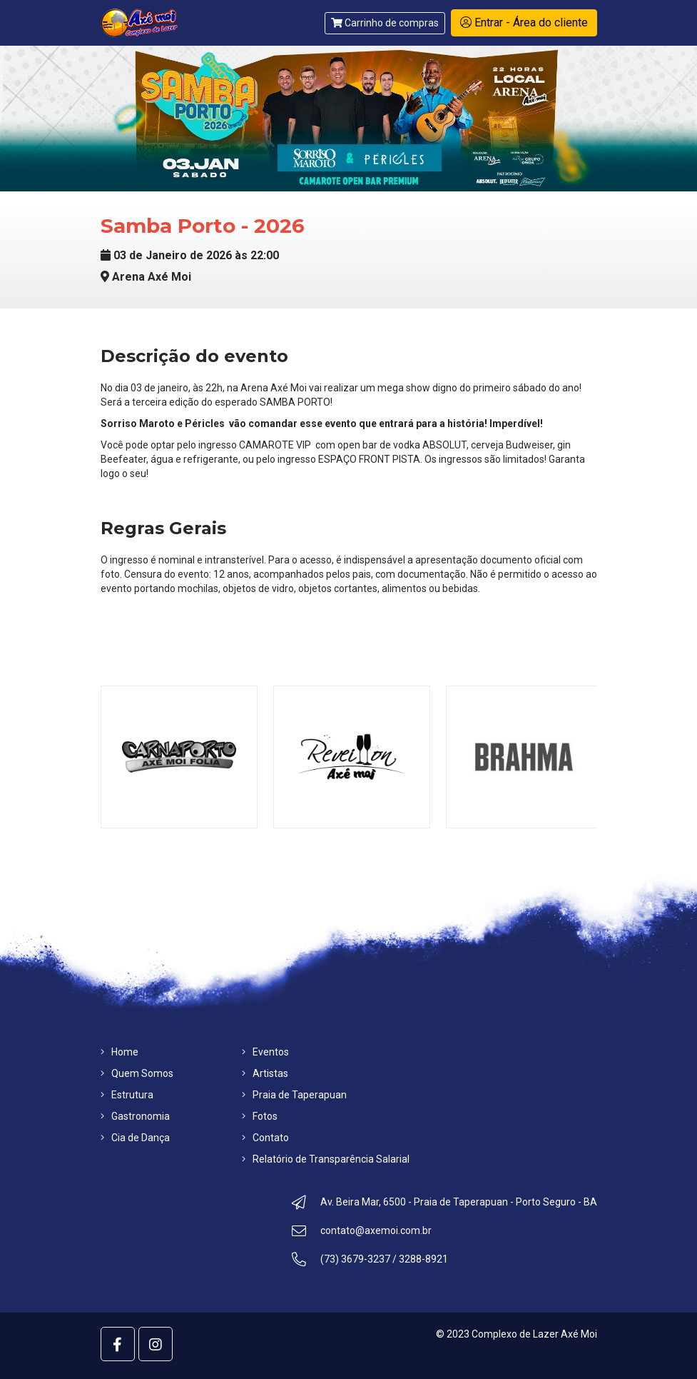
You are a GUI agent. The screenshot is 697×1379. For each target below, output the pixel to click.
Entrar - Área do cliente (524, 22)
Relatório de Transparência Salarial (325, 1159)
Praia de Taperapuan (294, 1094)
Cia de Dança (135, 1137)
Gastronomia (135, 1116)
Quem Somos (137, 1073)
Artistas (265, 1073)
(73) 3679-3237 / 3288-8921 (370, 1261)
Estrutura (127, 1094)
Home (119, 1052)
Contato (265, 1137)
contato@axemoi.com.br (362, 1232)
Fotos (260, 1116)
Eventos (265, 1052)
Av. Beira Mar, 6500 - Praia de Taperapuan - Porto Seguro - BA (444, 1204)
